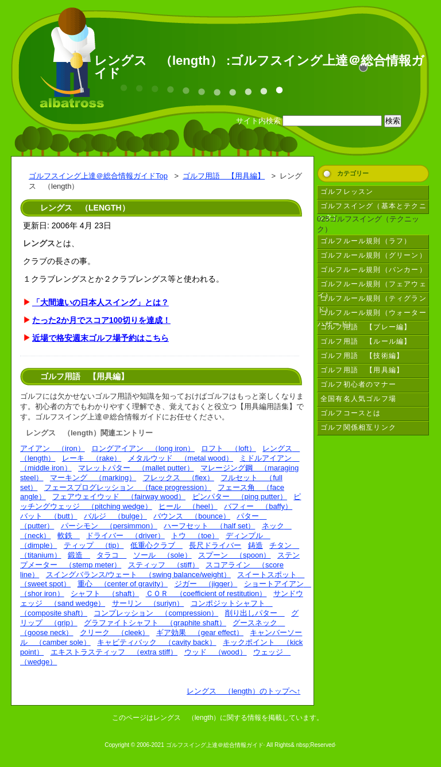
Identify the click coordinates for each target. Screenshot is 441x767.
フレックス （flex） (178, 477)
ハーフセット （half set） (209, 525)
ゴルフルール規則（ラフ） (365, 241)
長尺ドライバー (215, 545)
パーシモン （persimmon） (109, 525)
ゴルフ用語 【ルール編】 (365, 341)
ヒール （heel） (188, 506)
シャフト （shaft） (105, 593)
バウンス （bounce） (191, 516)
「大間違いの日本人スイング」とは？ (100, 302)
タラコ (111, 555)
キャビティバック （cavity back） (156, 642)
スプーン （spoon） (234, 555)
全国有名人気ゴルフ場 (358, 399)
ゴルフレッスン (346, 192)
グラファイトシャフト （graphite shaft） (155, 622)
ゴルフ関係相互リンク (358, 427)
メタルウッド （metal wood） (180, 458)
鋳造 (255, 545)
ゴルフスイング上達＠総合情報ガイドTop (98, 176)
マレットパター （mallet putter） (136, 468)
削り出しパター (255, 613)
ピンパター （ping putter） (239, 496)
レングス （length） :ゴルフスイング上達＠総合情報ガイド (259, 66)
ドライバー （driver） (125, 535)
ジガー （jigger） (206, 583)
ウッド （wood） (215, 652)
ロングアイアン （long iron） (143, 448)
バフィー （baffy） (258, 506)
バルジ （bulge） (115, 516)
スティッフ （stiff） (163, 564)
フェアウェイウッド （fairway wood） (118, 496)
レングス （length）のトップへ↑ (243, 691)
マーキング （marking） (93, 477)
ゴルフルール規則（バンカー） (373, 270)
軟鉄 (68, 535)
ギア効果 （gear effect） (199, 632)
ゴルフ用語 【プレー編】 (365, 327)
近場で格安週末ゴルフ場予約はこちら (100, 337)
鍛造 (79, 555)
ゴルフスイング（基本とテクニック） (372, 208)
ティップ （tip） (94, 545)
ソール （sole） (162, 555)
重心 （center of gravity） (123, 583)
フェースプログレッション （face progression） (127, 487)
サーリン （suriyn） (148, 603)
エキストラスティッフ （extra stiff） (114, 652)
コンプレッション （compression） (156, 613)
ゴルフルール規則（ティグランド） (372, 300)
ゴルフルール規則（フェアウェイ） (372, 286)
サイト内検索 (258, 120)
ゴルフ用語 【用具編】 (224, 176)
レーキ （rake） (91, 458)
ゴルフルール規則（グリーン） (373, 255)
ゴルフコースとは (350, 413)
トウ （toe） (195, 535)
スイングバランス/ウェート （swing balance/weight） (138, 574)
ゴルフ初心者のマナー (358, 384)
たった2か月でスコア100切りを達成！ (101, 320)
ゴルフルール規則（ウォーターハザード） (372, 315)
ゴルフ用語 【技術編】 (362, 356)
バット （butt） (49, 516)
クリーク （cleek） (114, 632)
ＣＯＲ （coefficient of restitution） (206, 593)
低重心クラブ (156, 545)
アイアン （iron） (52, 448)
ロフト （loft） (228, 448)
